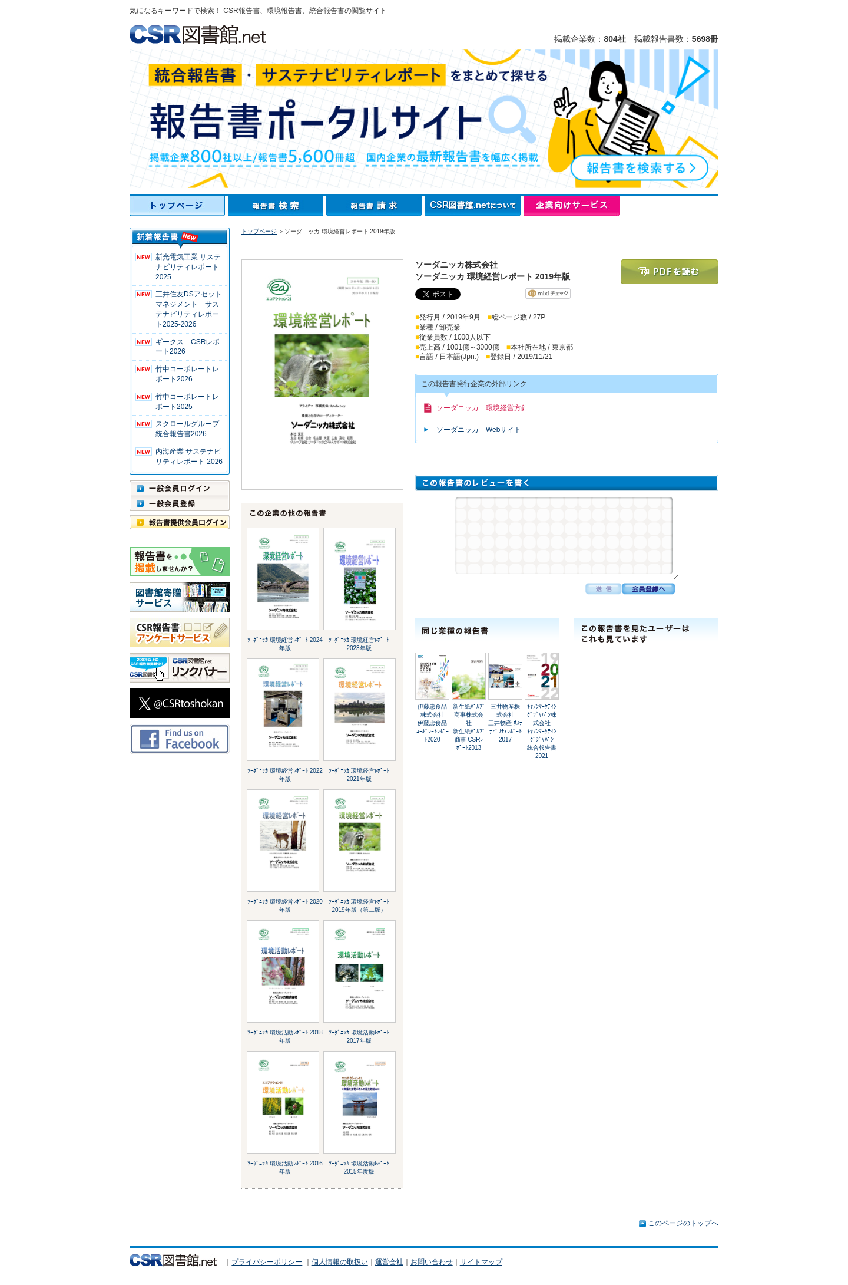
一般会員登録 (180, 503)
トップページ (179, 206)
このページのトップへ (683, 1223)
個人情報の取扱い (340, 1262)
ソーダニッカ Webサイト (478, 430)
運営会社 (389, 1262)
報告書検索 (277, 206)
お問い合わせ (431, 1262)
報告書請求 (375, 206)
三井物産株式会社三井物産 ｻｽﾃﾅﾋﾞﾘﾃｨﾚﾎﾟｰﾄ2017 (505, 723)
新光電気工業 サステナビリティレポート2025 (188, 267)
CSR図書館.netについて (474, 206)
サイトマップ (481, 1262)
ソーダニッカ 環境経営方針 (482, 408)
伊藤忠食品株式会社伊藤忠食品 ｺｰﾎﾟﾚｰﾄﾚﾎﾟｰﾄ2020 (434, 723)
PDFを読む (669, 271)
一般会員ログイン (180, 488)
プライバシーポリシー (266, 1262)
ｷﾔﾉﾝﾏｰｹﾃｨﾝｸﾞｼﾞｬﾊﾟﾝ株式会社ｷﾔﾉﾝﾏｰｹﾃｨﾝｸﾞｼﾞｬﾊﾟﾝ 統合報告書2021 (543, 731)
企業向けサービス (572, 206)
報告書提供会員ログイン (180, 522)
